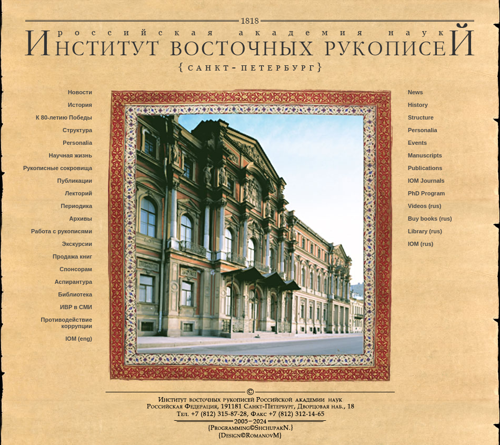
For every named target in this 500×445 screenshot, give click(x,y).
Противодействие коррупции (66, 323)
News (415, 92)
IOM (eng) (78, 338)
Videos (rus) (424, 206)
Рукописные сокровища (57, 168)
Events (417, 143)
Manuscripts (425, 155)
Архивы (80, 218)
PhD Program (426, 193)
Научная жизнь (70, 155)
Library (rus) (425, 231)
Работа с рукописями (61, 231)
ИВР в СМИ (76, 307)
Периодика (76, 206)
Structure (421, 117)
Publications (425, 168)
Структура (77, 130)
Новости (80, 92)
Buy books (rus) (430, 218)
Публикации (74, 180)
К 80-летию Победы (64, 117)
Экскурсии (77, 244)
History (418, 105)
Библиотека (75, 294)
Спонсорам (75, 269)
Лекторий (78, 193)
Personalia (77, 143)
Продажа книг (72, 256)
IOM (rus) (420, 244)
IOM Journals (426, 180)
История (80, 105)
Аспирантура (73, 282)
